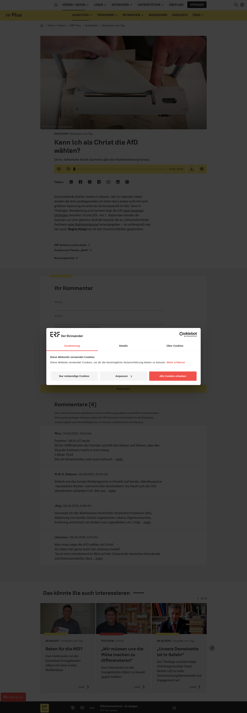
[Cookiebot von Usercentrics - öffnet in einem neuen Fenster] (182, 334)
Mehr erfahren (176, 362)
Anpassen (123, 376)
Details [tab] (123, 345)
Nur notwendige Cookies (74, 376)
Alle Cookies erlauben (172, 376)
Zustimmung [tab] (72, 345)
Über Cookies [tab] (175, 345)
